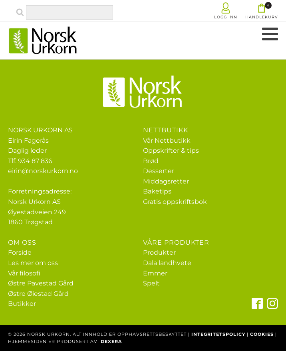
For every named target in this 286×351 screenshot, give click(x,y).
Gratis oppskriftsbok (175, 201)
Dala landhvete (167, 263)
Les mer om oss (33, 263)
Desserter (158, 171)
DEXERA (111, 341)
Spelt (151, 283)
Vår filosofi (24, 273)
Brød (151, 161)
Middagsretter (166, 181)
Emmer (155, 273)
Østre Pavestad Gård (40, 283)
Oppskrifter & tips (171, 150)
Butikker (22, 303)
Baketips (157, 191)
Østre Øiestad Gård (38, 293)
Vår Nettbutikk (167, 140)
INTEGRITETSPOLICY (218, 334)
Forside (20, 252)
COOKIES (262, 334)
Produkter (159, 252)
